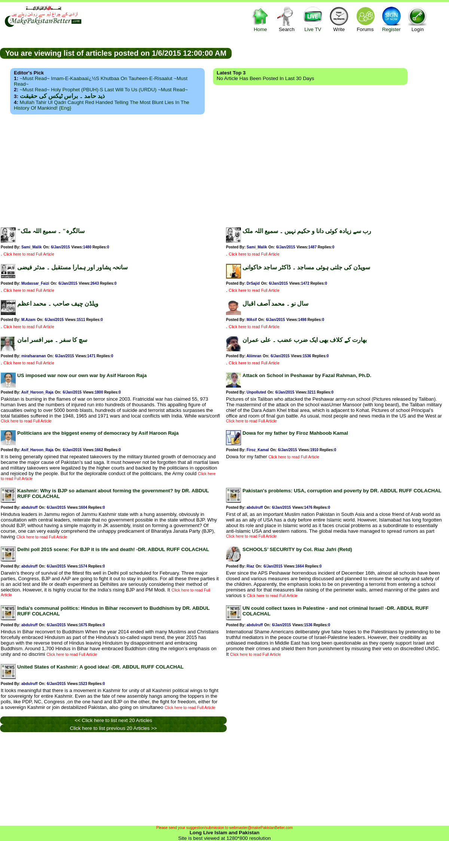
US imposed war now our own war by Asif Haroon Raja (82, 375)
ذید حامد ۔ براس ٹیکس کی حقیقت (62, 96)
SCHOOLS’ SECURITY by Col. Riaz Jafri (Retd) (297, 549)
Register (391, 19)
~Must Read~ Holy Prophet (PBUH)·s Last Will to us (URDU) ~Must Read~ (104, 89)
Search (286, 19)
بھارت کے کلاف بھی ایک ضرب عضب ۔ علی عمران (304, 340)
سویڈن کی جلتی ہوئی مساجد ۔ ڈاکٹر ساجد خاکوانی (306, 267)
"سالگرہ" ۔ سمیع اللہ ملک (51, 231)
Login (417, 19)
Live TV (312, 19)
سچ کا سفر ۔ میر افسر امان (52, 340)
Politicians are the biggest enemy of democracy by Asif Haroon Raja (97, 433)
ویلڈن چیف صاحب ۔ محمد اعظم (57, 303)
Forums (365, 19)
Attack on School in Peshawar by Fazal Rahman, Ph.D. (306, 375)
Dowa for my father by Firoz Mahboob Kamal (295, 433)
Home (260, 19)
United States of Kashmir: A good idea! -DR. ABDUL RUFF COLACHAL (100, 667)
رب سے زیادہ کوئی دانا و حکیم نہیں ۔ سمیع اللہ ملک (306, 231)
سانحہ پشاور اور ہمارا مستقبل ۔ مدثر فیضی (72, 267)
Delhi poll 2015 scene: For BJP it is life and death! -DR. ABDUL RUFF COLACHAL (113, 549)
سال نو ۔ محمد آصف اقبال (275, 303)
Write (339, 19)
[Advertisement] (224, 168)
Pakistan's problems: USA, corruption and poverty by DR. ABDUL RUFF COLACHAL (342, 490)
